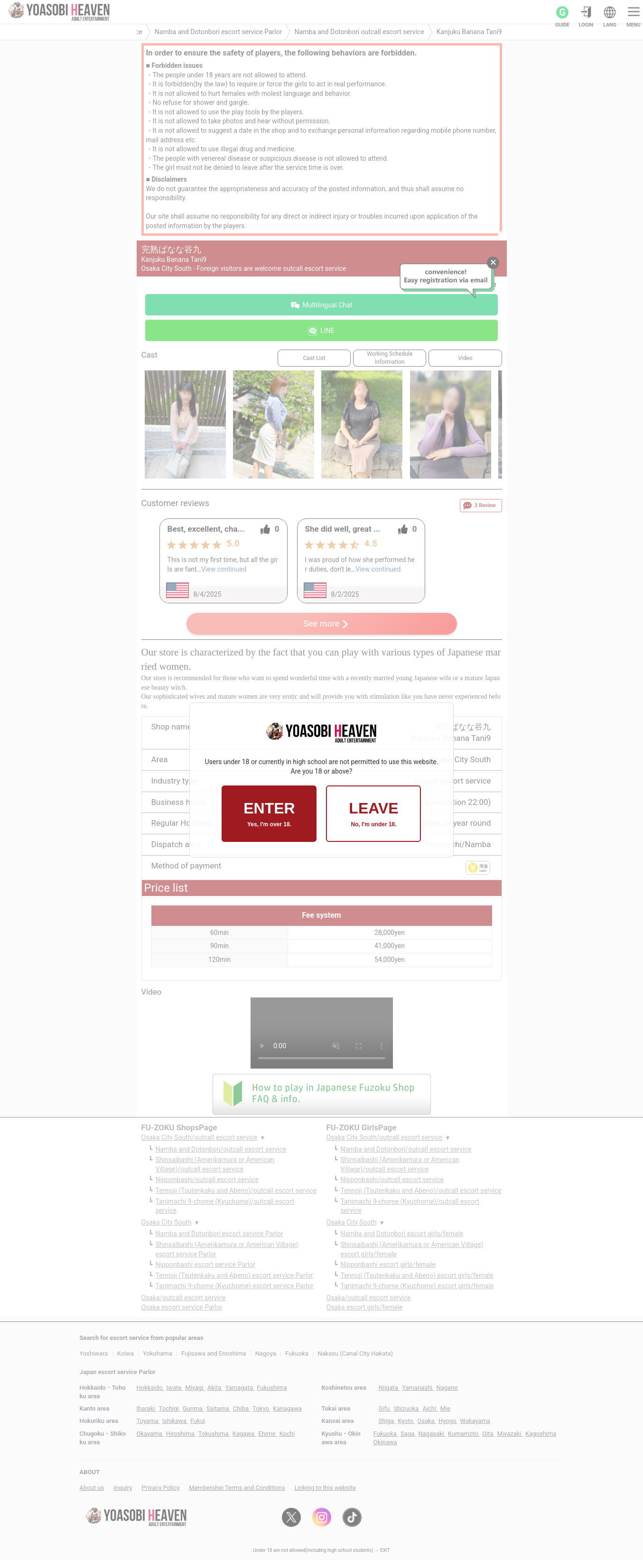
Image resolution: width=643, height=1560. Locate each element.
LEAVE (373, 814)
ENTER (269, 814)
